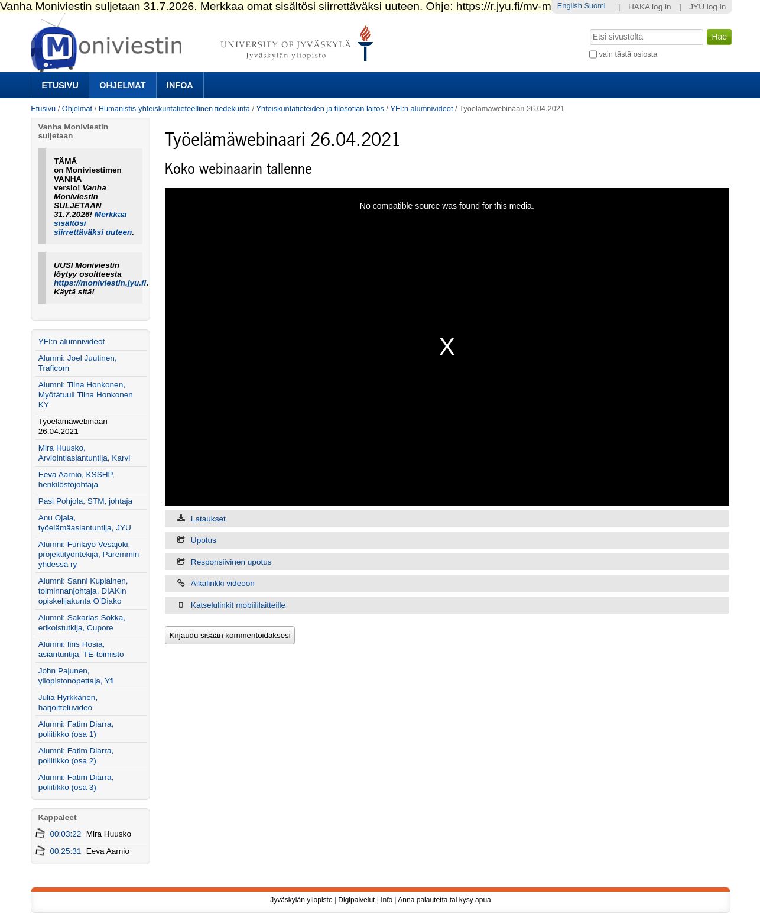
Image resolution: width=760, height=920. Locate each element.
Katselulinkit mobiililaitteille (238, 605)
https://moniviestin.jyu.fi (100, 282)
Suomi (594, 5)
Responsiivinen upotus (231, 562)
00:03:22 (65, 834)
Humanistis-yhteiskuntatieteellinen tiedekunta (174, 108)
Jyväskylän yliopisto (301, 900)
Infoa (180, 85)
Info (386, 900)
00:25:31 (65, 851)
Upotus (203, 540)
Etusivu (59, 85)
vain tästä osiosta (628, 54)
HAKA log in (649, 6)
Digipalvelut (356, 900)
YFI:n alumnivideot (421, 108)
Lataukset (208, 518)
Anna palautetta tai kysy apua (444, 900)
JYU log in (707, 6)
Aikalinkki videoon (223, 583)
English (569, 5)
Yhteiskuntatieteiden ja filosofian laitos (320, 108)
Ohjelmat (122, 85)
